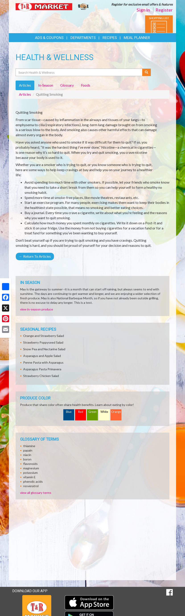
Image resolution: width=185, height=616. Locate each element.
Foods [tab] (85, 85)
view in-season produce (36, 309)
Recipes (110, 37)
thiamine (29, 446)
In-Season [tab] (45, 85)
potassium (30, 472)
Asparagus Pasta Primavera (42, 369)
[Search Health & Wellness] (79, 72)
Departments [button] (83, 37)
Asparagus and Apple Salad (42, 356)
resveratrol (31, 486)
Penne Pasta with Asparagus (43, 362)
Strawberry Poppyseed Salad (43, 342)
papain (27, 450)
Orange (116, 411)
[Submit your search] (146, 72)
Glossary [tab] (67, 85)
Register (164, 9)
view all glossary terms (35, 492)
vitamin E (29, 477)
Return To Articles (35, 256)
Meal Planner (137, 37)
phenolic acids (33, 481)
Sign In (143, 9)
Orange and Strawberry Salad (43, 336)
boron (27, 459)
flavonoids (30, 464)
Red (80, 411)
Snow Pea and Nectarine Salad (44, 349)
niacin (27, 455)
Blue (69, 411)
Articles (25, 94)
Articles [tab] (25, 85)
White (104, 411)
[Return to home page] (52, 6)
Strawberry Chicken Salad (41, 376)
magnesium (31, 468)
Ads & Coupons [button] (49, 37)
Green (92, 411)
